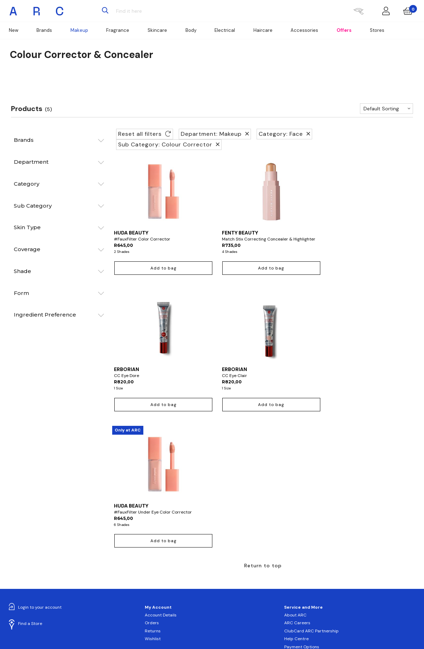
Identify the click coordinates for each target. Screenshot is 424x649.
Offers (344, 30)
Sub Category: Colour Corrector (168, 144)
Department (31, 161)
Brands (44, 30)
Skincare (157, 30)
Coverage (27, 249)
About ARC (295, 491)
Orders (152, 499)
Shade (22, 271)
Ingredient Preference (45, 314)
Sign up (162, 594)
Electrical (224, 30)
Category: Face (284, 134)
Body (190, 30)
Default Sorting (381, 108)
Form (21, 293)
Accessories (304, 30)
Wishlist (153, 515)
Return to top (263, 442)
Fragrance (117, 30)
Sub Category (33, 205)
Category (26, 183)
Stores (377, 30)
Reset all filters (144, 134)
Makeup (79, 30)
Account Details (161, 491)
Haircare (263, 30)
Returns (153, 507)
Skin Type (27, 227)
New (13, 30)
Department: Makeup (215, 134)
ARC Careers (297, 499)
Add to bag (148, 274)
